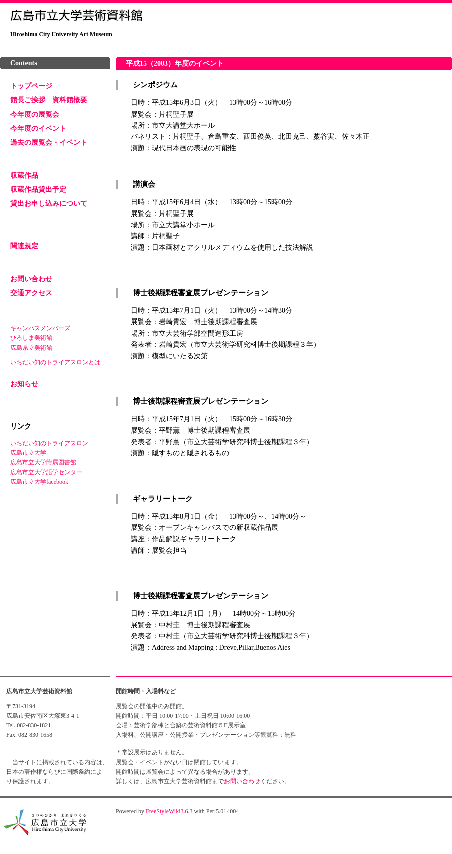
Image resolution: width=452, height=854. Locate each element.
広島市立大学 (28, 452)
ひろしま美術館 (31, 337)
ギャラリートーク (162, 499)
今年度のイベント (38, 128)
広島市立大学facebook (39, 481)
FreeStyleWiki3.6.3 (169, 811)
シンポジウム (154, 85)
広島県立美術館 (31, 347)
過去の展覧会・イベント (48, 142)
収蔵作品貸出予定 (38, 189)
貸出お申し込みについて (48, 203)
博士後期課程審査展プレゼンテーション (199, 293)
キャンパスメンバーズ (40, 328)
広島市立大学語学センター (46, 472)
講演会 (143, 184)
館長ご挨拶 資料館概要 (48, 100)
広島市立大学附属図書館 (43, 462)
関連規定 (24, 246)
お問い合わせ (31, 279)
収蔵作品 (24, 175)
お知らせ (24, 384)
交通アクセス (31, 293)
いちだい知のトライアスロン (49, 443)
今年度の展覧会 (34, 114)
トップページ (31, 86)
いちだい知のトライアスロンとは (55, 362)
